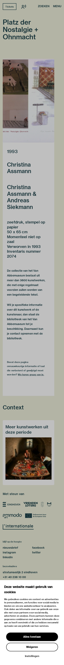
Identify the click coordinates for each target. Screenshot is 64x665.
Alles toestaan (32, 637)
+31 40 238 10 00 (14, 577)
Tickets (9, 6)
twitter (36, 552)
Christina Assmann (19, 167)
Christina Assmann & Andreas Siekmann (21, 197)
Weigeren (32, 647)
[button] (28, 100)
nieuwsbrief (10, 547)
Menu (57, 6)
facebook (38, 547)
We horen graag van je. (31, 374)
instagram (9, 552)
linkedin (8, 557)
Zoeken (43, 6)
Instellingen (32, 656)
